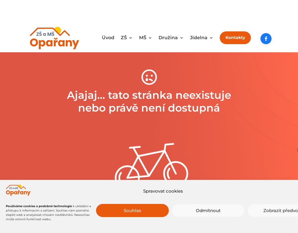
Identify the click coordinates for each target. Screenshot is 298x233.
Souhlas (132, 211)
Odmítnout (208, 211)
